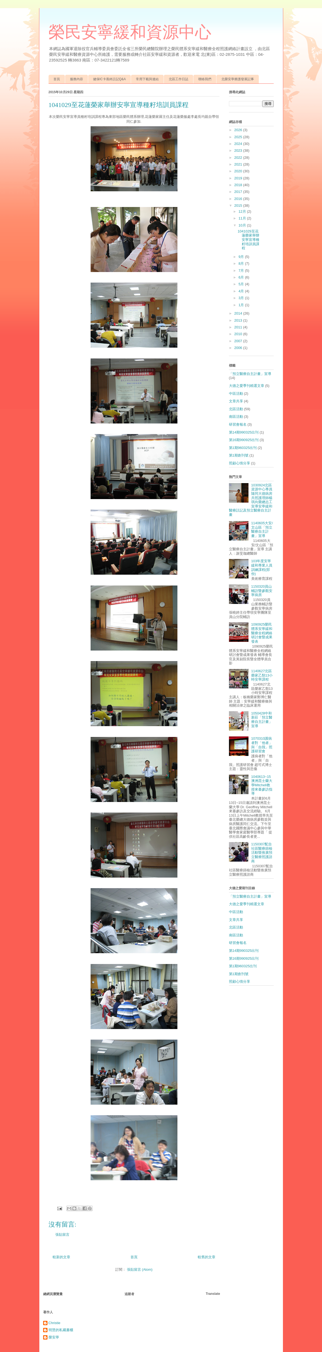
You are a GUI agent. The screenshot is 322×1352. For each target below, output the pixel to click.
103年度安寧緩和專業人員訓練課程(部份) (261, 567)
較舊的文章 (206, 1257)
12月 (242, 211)
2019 (238, 178)
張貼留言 (62, 1235)
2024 (238, 144)
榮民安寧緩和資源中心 (130, 32)
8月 (241, 263)
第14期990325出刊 (244, 432)
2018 (238, 185)
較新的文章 (61, 1257)
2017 (238, 192)
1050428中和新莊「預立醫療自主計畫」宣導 (261, 719)
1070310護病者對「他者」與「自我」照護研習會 (261, 744)
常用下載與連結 (147, 79)
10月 (242, 225)
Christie (54, 1323)
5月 (241, 284)
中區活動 (236, 394)
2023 (238, 150)
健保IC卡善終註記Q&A (109, 79)
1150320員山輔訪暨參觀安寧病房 (261, 590)
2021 (238, 164)
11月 (242, 218)
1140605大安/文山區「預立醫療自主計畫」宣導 (262, 529)
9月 (241, 257)
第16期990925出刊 (244, 440)
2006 (238, 348)
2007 (238, 341)
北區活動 (236, 409)
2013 (238, 320)
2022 (238, 158)
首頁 (56, 79)
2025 (238, 137)
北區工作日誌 (178, 79)
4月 (241, 291)
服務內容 (76, 79)
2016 (238, 199)
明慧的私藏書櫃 (61, 1330)
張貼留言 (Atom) (140, 1269)
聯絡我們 (204, 79)
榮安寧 (54, 1337)
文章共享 (236, 401)
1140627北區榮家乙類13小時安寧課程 (262, 675)
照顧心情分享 (239, 463)
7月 (241, 271)
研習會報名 (238, 424)
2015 (238, 205)
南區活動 (236, 417)
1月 (241, 305)
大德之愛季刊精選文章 (246, 386)
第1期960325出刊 (243, 448)
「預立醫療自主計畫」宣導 (250, 374)
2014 (238, 313)
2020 (238, 171)
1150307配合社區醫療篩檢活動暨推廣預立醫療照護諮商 (261, 852)
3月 (241, 298)
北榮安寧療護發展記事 (237, 79)
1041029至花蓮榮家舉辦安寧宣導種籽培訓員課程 (248, 239)
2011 (238, 327)
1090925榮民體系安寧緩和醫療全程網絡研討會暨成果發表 (261, 632)
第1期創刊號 (238, 455)
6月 (241, 277)
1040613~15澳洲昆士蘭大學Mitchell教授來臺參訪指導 (261, 785)
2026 (238, 130)
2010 (238, 334)
